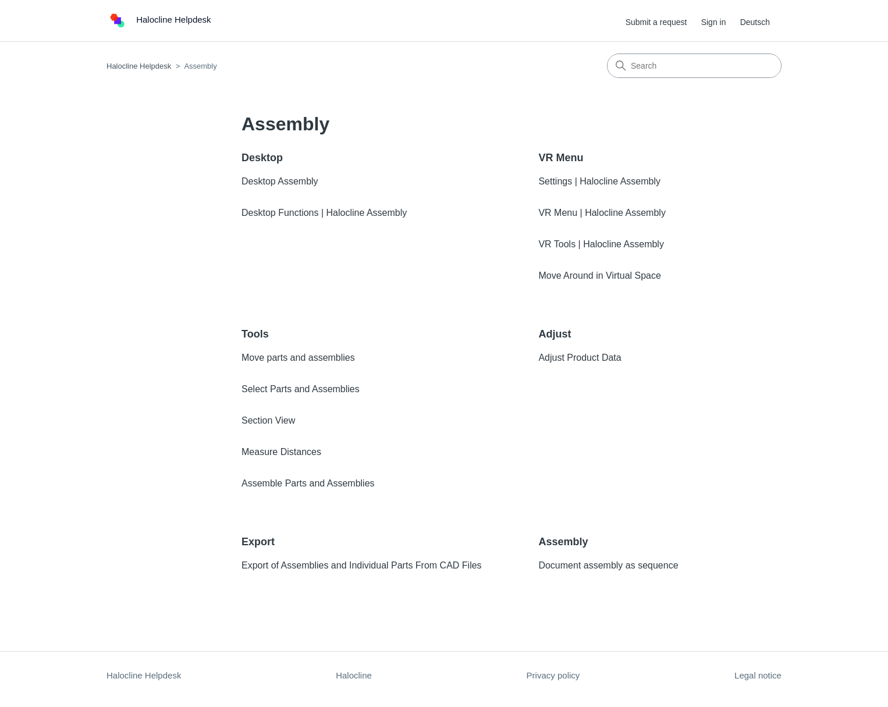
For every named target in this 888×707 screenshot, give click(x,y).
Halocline (354, 675)
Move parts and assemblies (298, 358)
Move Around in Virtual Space (599, 275)
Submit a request (656, 22)
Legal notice (758, 675)
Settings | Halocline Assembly (599, 181)
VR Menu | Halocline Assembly (601, 213)
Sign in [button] (713, 22)
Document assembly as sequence (608, 565)
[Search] (694, 65)
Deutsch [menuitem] (755, 22)
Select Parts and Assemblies (300, 389)
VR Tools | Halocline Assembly (601, 244)
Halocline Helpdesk (138, 66)
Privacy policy (553, 675)
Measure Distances (281, 452)
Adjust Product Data (579, 358)
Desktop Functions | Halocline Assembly (324, 213)
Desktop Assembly (279, 181)
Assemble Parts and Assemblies (308, 483)
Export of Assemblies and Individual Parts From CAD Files (361, 565)
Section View (268, 420)
